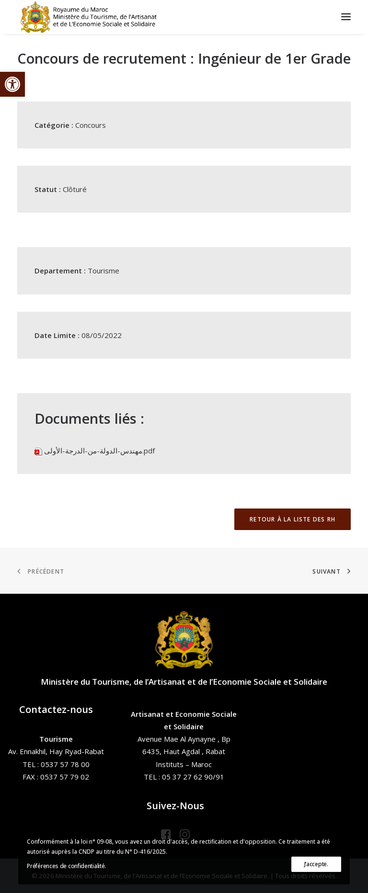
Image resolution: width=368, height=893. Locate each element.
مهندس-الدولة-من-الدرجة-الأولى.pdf (99, 450)
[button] (12, 84)
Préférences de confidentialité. (66, 866)
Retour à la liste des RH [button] (292, 519)
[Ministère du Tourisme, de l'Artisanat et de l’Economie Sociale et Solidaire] (91, 17)
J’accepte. (316, 864)
